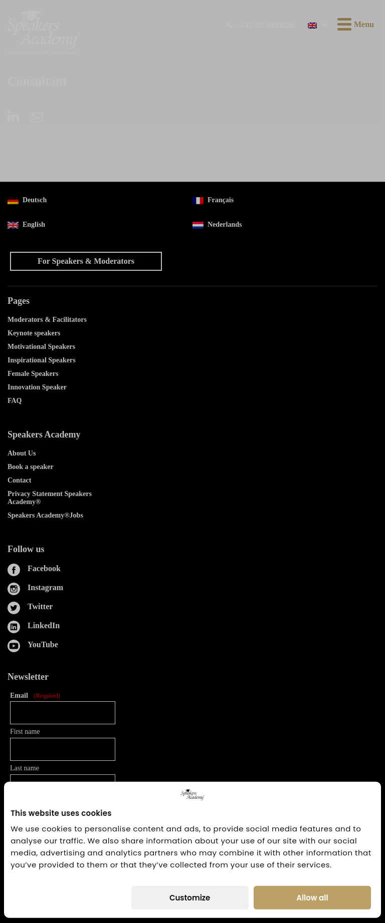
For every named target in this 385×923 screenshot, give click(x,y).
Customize (189, 897)
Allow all (312, 897)
